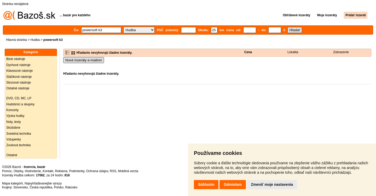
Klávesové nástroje (19, 71)
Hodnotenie (33, 171)
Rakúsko (71, 187)
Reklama (61, 171)
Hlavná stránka (16, 40)
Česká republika (41, 187)
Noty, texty (13, 122)
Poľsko (58, 187)
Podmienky (76, 171)
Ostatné (11, 155)
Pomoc (7, 171)
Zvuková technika (18, 145)
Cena (248, 52)
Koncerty (12, 110)
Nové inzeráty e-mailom (83, 60)
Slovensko (20, 187)
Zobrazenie (341, 52)
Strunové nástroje (18, 82)
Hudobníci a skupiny (20, 104)
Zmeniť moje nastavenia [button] (272, 184)
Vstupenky (13, 139)
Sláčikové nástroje (19, 77)
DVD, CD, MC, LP (18, 98)
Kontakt (48, 171)
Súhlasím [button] (206, 184)
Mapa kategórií (12, 183)
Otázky (18, 171)
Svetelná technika (18, 133)
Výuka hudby (15, 116)
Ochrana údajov (97, 171)
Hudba (35, 40)
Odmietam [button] (232, 184)
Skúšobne (13, 127)
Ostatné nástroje (17, 88)
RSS (113, 171)
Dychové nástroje (18, 65)
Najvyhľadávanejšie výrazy (43, 183)
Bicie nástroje (15, 59)
